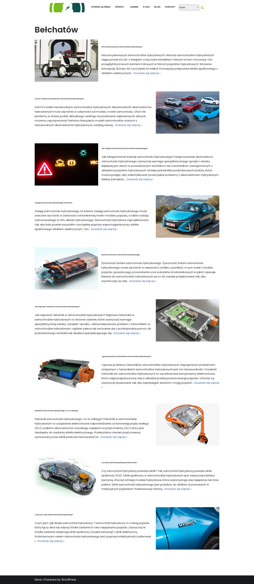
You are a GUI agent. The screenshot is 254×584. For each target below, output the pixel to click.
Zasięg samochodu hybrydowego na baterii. (54, 202)
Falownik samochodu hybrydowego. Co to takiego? (57, 410)
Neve (38, 580)
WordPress (68, 580)
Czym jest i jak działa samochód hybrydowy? (54, 514)
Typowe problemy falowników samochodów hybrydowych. (126, 356)
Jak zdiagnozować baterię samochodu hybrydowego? (124, 148)
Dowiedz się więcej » (195, 74)
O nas (146, 7)
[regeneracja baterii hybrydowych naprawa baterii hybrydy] (66, 7)
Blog (158, 7)
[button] (125, 6)
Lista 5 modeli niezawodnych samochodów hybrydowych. (59, 96)
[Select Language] (190, 7)
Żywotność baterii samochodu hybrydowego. (120, 254)
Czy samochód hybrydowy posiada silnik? (119, 462)
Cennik (134, 7)
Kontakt (171, 7)
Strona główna (100, 7)
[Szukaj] (203, 7)
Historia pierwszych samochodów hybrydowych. (122, 46)
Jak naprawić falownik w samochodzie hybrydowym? (57, 304)
